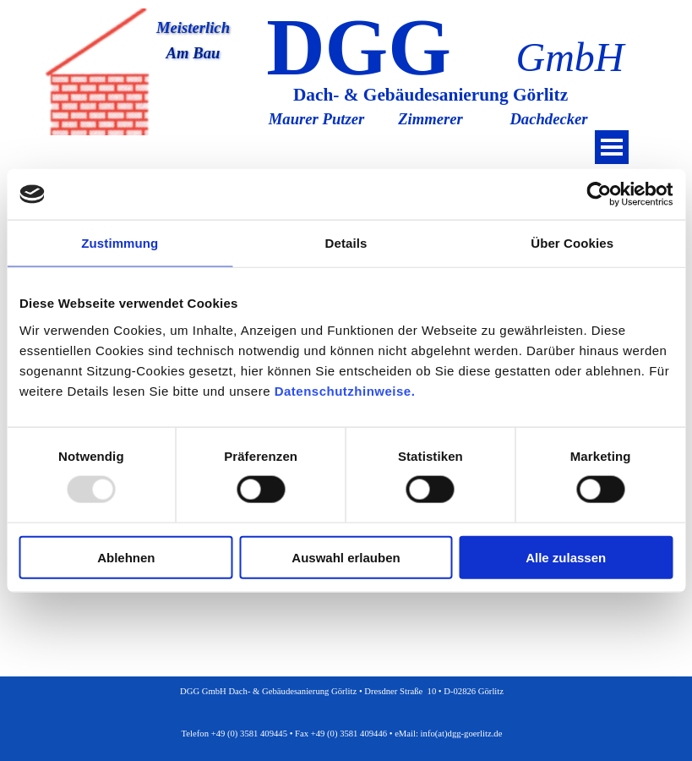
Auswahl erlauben (346, 557)
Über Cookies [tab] (572, 243)
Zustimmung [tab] (119, 243)
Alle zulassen (566, 557)
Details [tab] (346, 243)
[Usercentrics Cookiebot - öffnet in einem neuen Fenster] (599, 194)
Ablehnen (126, 557)
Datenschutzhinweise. (345, 390)
